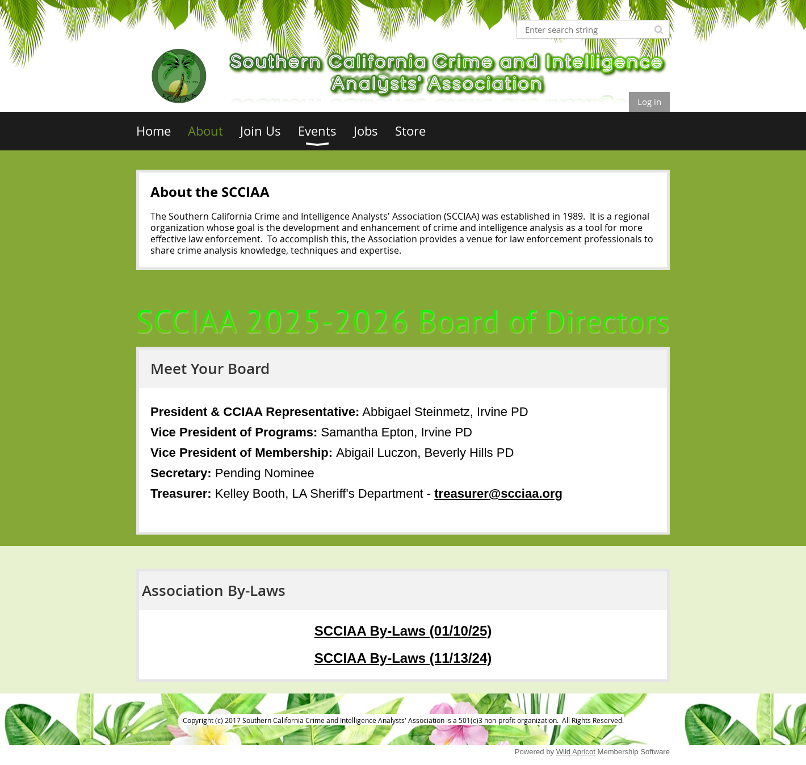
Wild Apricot (575, 751)
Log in (649, 101)
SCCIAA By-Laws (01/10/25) (403, 630)
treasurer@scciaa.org (498, 493)
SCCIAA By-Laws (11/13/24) (403, 658)
